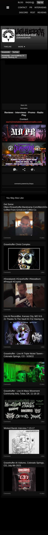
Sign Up (40, 2)
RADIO (29, 2)
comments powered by (23, 184)
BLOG (20, 2)
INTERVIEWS (40, 7)
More (21, 47)
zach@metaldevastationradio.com (24, 122)
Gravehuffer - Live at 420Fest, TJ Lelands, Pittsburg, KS (13, 56)
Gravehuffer (6, 52)
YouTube (16, 52)
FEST (32, 13)
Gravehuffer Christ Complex (17, 244)
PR (30, 7)
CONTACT (22, 7)
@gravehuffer (23, 38)
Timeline (8, 47)
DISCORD (23, 13)
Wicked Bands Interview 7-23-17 (19, 428)
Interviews (21, 112)
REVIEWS (42, 13)
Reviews (9, 112)
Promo (32, 112)
